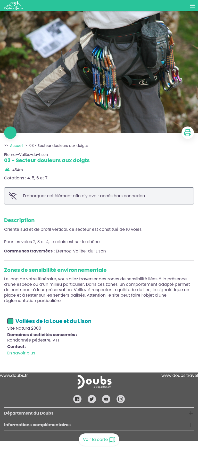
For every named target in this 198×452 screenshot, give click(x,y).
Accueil (16, 145)
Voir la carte (99, 440)
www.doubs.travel (179, 375)
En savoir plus (21, 353)
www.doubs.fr (14, 375)
